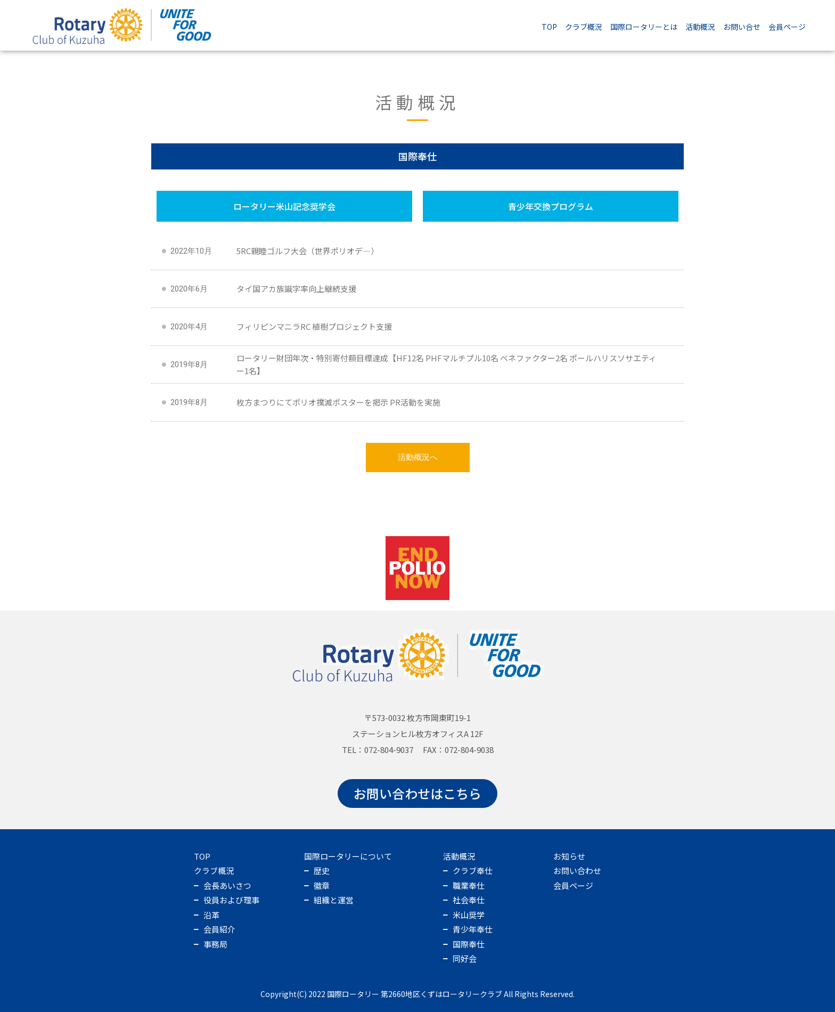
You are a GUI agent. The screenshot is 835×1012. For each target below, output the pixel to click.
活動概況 (700, 26)
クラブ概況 (583, 26)
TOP (549, 26)
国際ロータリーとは (643, 26)
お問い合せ (741, 26)
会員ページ (787, 26)
